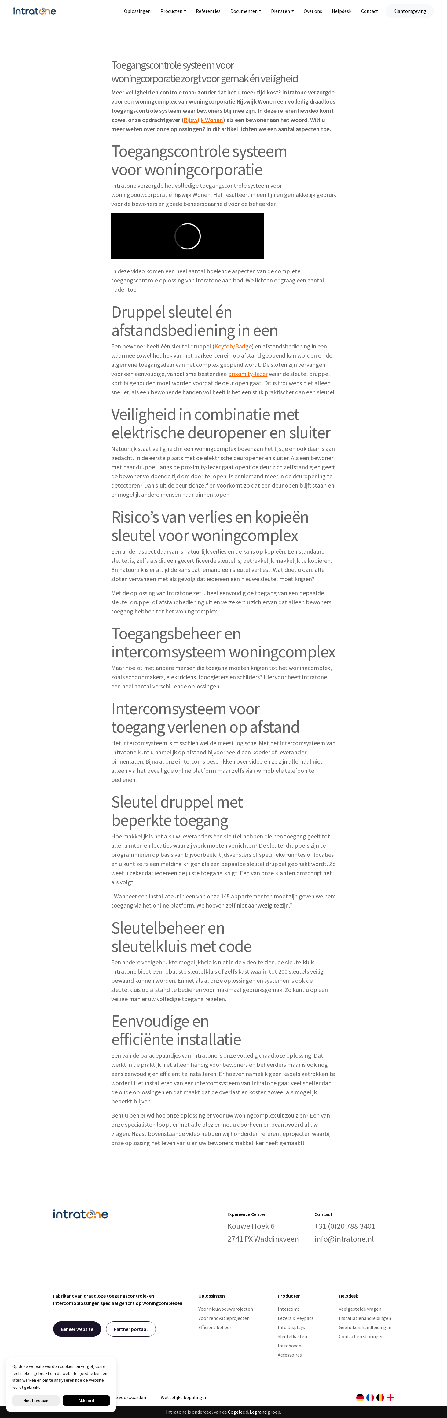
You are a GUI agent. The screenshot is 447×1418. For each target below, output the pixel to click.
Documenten (244, 11)
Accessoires (290, 1355)
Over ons (313, 11)
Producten (171, 11)
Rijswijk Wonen (203, 119)
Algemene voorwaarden (121, 1397)
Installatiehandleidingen (365, 1318)
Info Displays (291, 1327)
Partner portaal (131, 1329)
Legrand (258, 1412)
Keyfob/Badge (233, 346)
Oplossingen (137, 11)
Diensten (280, 11)
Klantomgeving (409, 11)
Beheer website (77, 1329)
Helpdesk (341, 11)
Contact (369, 11)
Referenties (208, 11)
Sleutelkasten (292, 1336)
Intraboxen (289, 1345)
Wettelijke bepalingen (184, 1397)
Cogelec (236, 1412)
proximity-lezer (248, 374)
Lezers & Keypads (296, 1318)
